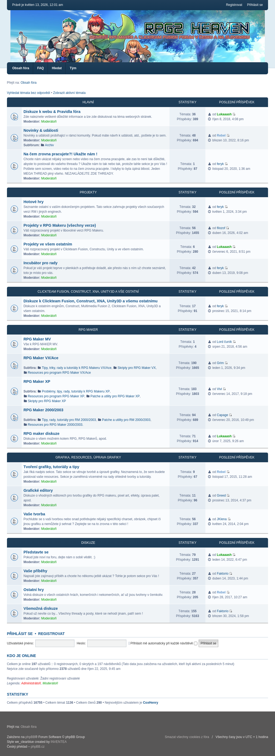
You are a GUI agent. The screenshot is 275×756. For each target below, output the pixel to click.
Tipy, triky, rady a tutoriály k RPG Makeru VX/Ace (76, 368)
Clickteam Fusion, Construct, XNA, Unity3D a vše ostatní (88, 291)
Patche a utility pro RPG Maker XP (115, 396)
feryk (220, 164)
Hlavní (88, 102)
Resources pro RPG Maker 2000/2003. (55, 425)
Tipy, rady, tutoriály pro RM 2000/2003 (69, 420)
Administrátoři (31, 683)
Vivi (219, 389)
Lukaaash (224, 114)
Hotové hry (34, 202)
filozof (221, 228)
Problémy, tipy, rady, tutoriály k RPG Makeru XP (76, 391)
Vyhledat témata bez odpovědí (28, 93)
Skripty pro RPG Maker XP (47, 401)
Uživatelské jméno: (20, 643)
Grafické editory (38, 490)
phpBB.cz (37, 746)
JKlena (222, 519)
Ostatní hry (34, 590)
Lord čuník (224, 342)
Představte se (36, 552)
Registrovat (234, 5)
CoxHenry (150, 702)
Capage (222, 415)
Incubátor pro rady (41, 263)
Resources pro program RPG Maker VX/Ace (59, 373)
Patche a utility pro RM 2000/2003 (126, 420)
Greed (221, 495)
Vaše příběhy (35, 571)
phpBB (30, 737)
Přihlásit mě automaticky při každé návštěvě (163, 643)
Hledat (57, 68)
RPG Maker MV (37, 339)
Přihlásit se (255, 5)
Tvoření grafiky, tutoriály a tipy (51, 467)
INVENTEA (59, 742)
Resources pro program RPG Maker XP (56, 396)
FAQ (40, 68)
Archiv (49, 145)
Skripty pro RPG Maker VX (137, 368)
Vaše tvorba (34, 514)
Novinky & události (41, 130)
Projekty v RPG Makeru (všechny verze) (60, 225)
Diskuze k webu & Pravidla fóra (52, 111)
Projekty (88, 192)
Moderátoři (48, 121)
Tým (73, 68)
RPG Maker (88, 330)
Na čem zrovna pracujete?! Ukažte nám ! (60, 154)
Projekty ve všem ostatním (48, 244)
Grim (220, 363)
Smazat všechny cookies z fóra (187, 737)
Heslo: (81, 643)
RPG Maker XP (37, 381)
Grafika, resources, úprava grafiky (88, 457)
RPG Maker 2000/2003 (43, 410)
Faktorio (222, 573)
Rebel (221, 135)
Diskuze (88, 543)
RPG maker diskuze (41, 433)
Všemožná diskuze (41, 608)
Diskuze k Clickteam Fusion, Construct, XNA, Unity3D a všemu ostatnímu (91, 301)
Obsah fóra (20, 68)
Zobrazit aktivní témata (69, 93)
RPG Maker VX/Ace (41, 358)
